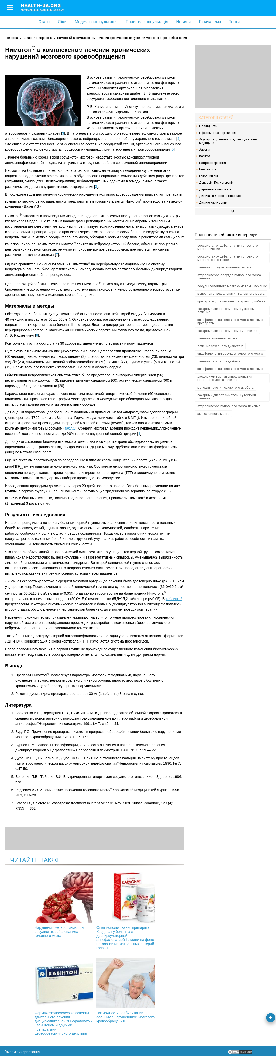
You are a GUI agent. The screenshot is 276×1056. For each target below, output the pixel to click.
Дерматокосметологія (215, 189)
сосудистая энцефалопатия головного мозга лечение (227, 247)
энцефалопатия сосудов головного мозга (230, 353)
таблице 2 (174, 599)
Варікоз (204, 156)
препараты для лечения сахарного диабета (231, 301)
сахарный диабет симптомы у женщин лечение (226, 310)
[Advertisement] (233, 76)
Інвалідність (208, 126)
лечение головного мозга (217, 338)
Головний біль (209, 176)
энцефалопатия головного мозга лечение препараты (230, 321)
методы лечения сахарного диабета (225, 387)
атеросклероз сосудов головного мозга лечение (229, 276)
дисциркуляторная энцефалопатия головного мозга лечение (224, 378)
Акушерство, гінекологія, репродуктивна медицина (228, 141)
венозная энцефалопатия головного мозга (231, 293)
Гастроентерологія (212, 163)
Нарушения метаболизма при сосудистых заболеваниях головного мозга (40, 905)
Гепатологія (207, 169)
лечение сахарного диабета (218, 361)
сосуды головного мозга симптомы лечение (232, 286)
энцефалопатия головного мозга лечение (230, 369)
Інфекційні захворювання (217, 133)
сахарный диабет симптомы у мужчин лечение (226, 396)
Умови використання (22, 1044)
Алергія (204, 149)
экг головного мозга (213, 414)
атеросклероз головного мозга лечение (228, 406)
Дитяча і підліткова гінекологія (221, 196)
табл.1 (70, 428)
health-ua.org (46, 7)
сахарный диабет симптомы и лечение (227, 331)
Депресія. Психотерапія (216, 182)
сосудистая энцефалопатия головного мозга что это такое (227, 258)
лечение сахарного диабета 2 (220, 346)
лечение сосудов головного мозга (224, 267)
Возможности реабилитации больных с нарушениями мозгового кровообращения (94, 994)
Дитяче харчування (213, 202)
